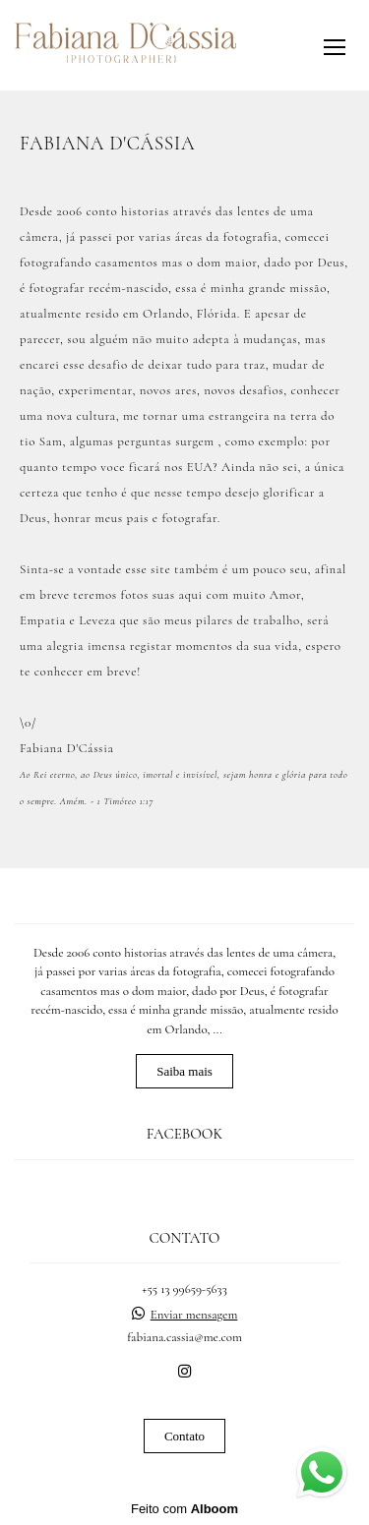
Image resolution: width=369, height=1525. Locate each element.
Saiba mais (184, 1071)
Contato (184, 1436)
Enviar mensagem (194, 1315)
